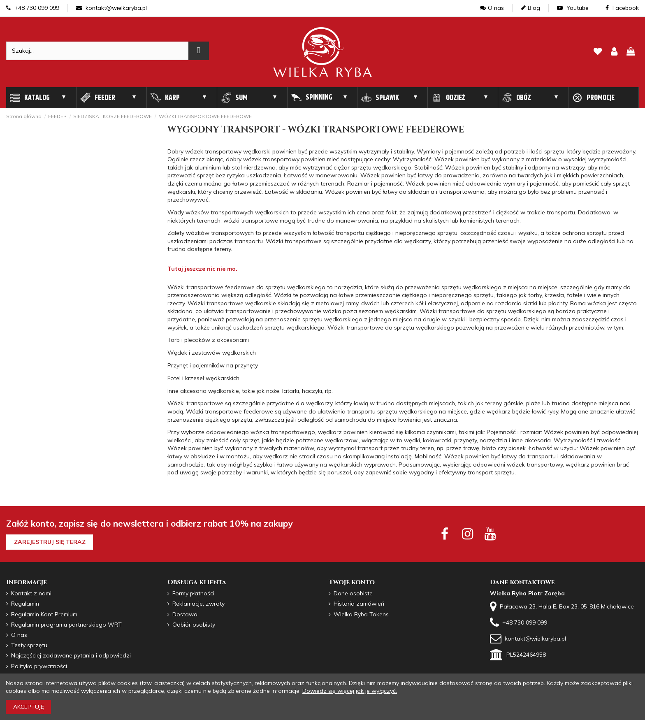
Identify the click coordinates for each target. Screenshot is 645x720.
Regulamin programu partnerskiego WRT (66, 624)
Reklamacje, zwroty (198, 603)
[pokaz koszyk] (630, 52)
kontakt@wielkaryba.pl (111, 8)
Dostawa (184, 614)
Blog (530, 8)
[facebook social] (444, 533)
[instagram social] (467, 533)
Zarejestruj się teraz (50, 542)
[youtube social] (490, 533)
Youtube (573, 8)
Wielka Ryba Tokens (361, 614)
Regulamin (25, 603)
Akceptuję (28, 707)
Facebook (622, 8)
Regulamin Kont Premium (44, 614)
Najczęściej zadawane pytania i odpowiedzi (71, 655)
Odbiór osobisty (193, 624)
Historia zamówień (359, 603)
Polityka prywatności (39, 666)
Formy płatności (193, 593)
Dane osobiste (353, 593)
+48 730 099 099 (32, 8)
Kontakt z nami (31, 593)
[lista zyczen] (597, 52)
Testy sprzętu (29, 645)
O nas (492, 8)
